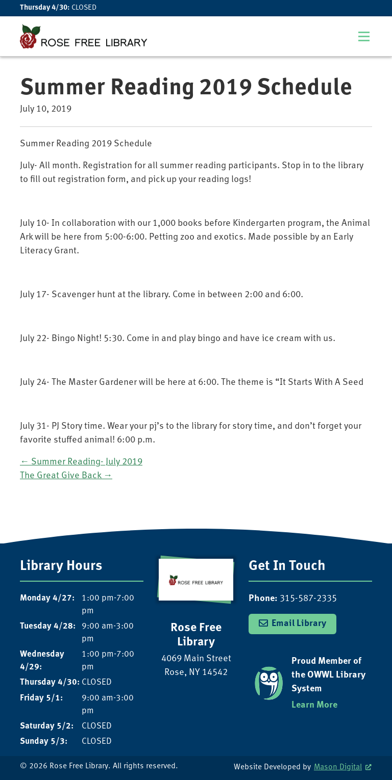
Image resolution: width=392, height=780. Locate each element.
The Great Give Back (66, 476)
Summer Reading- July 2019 (81, 462)
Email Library (299, 624)
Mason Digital (338, 767)
